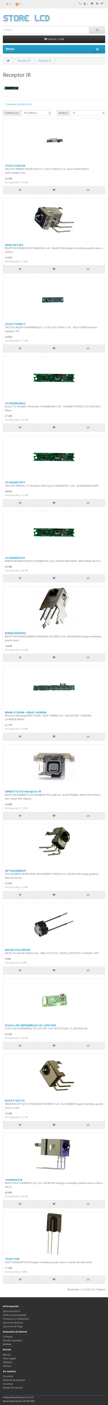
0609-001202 (14, 245)
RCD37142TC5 (15, 1100)
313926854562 (15, 403)
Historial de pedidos (14, 1380)
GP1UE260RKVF (15, 871)
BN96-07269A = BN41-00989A (25, 712)
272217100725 (15, 165)
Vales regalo (9, 1358)
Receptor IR (44, 60)
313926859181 (15, 558)
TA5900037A (14, 1180)
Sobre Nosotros (11, 1311)
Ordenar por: (12, 113)
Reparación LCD (25, 1397)
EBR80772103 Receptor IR (23, 791)
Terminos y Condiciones (16, 1318)
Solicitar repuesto (12, 1340)
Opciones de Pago (13, 1326)
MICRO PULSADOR (17, 950)
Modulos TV (24, 60)
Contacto (8, 1336)
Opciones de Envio (13, 1322)
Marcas (7, 1354)
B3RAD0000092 (15, 633)
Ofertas (7, 1366)
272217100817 (15, 324)
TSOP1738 (12, 1259)
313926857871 (15, 482)
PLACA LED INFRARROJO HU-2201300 (30, 1025)
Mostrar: (63, 113)
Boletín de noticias (13, 1387)
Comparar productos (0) (18, 104)
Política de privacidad (14, 1315)
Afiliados (7, 1362)
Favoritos (8, 1383)
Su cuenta (8, 1376)
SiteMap (7, 1344)
